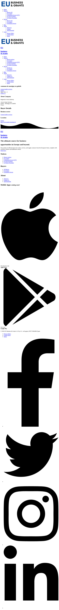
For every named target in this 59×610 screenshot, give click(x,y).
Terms (8, 36)
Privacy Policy (10, 33)
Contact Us (9, 76)
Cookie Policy (10, 34)
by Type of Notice (11, 16)
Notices (5, 11)
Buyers (5, 19)
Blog (5, 25)
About (5, 26)
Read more (3, 150)
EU (2, 48)
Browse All (9, 12)
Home (5, 9)
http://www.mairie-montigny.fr (8, 122)
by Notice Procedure (12, 18)
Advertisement (10, 30)
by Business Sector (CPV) (13, 15)
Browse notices (10, 59)
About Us (9, 27)
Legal (5, 32)
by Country (9, 13)
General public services (6, 89)
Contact (9, 29)
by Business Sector (11, 23)
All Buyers (9, 68)
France (2, 90)
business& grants (4, 52)
